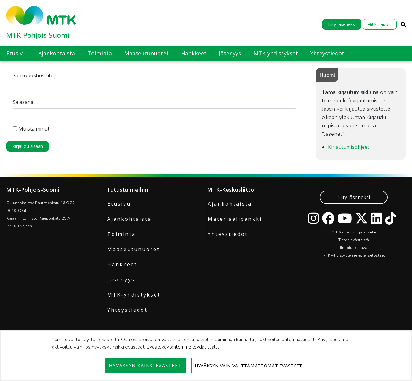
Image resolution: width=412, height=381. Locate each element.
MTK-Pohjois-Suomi (38, 35)
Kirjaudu (379, 24)
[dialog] (206, 355)
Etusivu (119, 203)
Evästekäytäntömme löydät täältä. (184, 347)
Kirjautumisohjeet (348, 146)
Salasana (23, 102)
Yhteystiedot (127, 309)
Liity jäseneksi (342, 24)
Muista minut (31, 128)
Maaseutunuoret (133, 249)
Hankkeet (122, 264)
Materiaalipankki (235, 219)
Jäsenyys (121, 279)
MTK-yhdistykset (133, 294)
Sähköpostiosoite (33, 75)
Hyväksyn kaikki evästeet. (146, 365)
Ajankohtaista (129, 219)
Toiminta (121, 234)
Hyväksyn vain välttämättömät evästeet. (249, 366)
